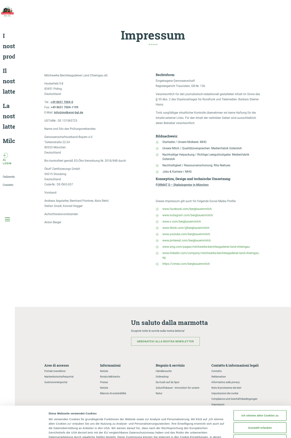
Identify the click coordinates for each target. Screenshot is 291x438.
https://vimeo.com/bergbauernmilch (186, 264)
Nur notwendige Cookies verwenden (260, 411)
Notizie (104, 371)
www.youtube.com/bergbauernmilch (186, 234)
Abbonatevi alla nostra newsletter (165, 341)
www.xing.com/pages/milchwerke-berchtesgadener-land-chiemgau (206, 246)
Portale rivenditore (55, 371)
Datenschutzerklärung (75, 414)
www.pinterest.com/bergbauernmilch (186, 240)
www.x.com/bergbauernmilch (181, 221)
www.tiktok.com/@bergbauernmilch (185, 228)
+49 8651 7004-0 (61, 102)
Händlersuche (164, 371)
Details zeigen (197, 430)
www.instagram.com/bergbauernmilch (187, 215)
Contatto (216, 371)
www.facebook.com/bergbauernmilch (187, 209)
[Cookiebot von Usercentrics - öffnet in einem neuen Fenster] (24, 431)
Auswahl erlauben (260, 396)
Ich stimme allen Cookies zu (260, 384)
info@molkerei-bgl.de (68, 112)
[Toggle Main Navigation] (7, 219)
